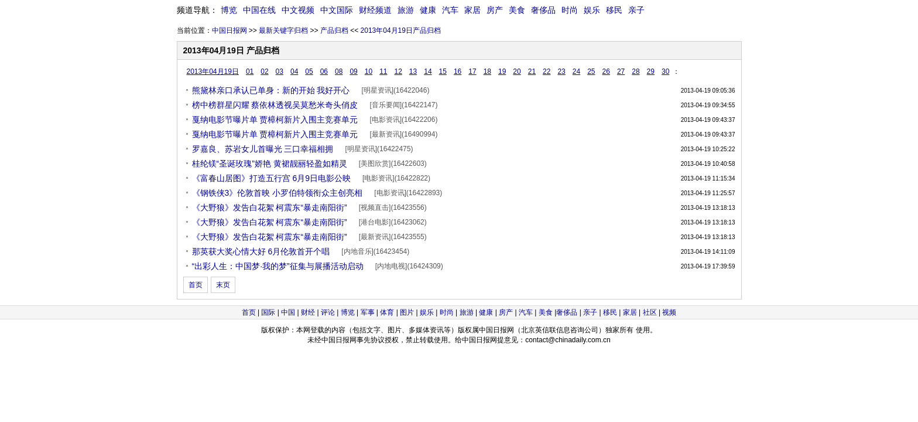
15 (443, 71)
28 (635, 71)
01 (250, 71)
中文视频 (298, 10)
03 (279, 71)
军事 (368, 312)
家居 (472, 10)
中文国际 (336, 10)
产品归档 (334, 30)
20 (516, 71)
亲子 (636, 10)
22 (546, 71)
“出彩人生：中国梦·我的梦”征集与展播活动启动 (278, 266)
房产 (495, 10)
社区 (650, 312)
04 (294, 71)
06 (324, 71)
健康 (428, 10)
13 (413, 71)
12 (398, 71)
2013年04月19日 (213, 71)
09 (353, 71)
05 (309, 71)
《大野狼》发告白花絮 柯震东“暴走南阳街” (269, 207)
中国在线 (259, 10)
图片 (407, 312)
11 (383, 71)
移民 (614, 10)
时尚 (569, 10)
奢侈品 (543, 10)
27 (621, 71)
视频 (669, 312)
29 (651, 71)
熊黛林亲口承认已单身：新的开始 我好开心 (271, 90)
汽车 (450, 10)
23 (561, 71)
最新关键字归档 (283, 30)
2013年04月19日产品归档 (401, 30)
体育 (387, 312)
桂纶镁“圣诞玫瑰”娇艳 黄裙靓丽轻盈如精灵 (269, 163)
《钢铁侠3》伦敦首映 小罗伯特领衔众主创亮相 (277, 193)
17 (472, 71)
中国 (288, 312)
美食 (517, 10)
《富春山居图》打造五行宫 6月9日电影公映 (271, 178)
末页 (223, 285)
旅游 (406, 10)
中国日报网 (229, 30)
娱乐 (592, 10)
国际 (268, 312)
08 (338, 71)
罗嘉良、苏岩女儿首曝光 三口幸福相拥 (263, 149)
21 (532, 71)
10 (368, 71)
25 (591, 71)
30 (665, 71)
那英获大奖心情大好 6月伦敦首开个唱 (261, 251)
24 (576, 71)
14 (427, 71)
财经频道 (375, 10)
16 (457, 71)
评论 (328, 312)
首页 (196, 285)
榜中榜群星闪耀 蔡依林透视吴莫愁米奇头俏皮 (275, 105)
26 (606, 71)
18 (487, 71)
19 (502, 71)
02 (264, 71)
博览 (229, 10)
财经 (308, 312)
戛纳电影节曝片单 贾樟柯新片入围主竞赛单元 (275, 119)
